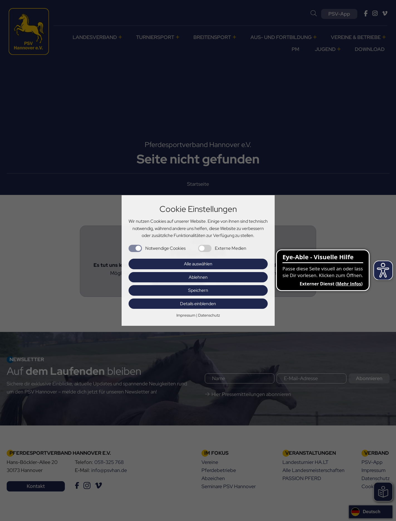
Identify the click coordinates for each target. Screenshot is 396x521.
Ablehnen (198, 277)
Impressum (185, 315)
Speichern (198, 290)
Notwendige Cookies (165, 248)
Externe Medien (230, 248)
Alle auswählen (198, 264)
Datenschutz (209, 315)
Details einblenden (198, 304)
